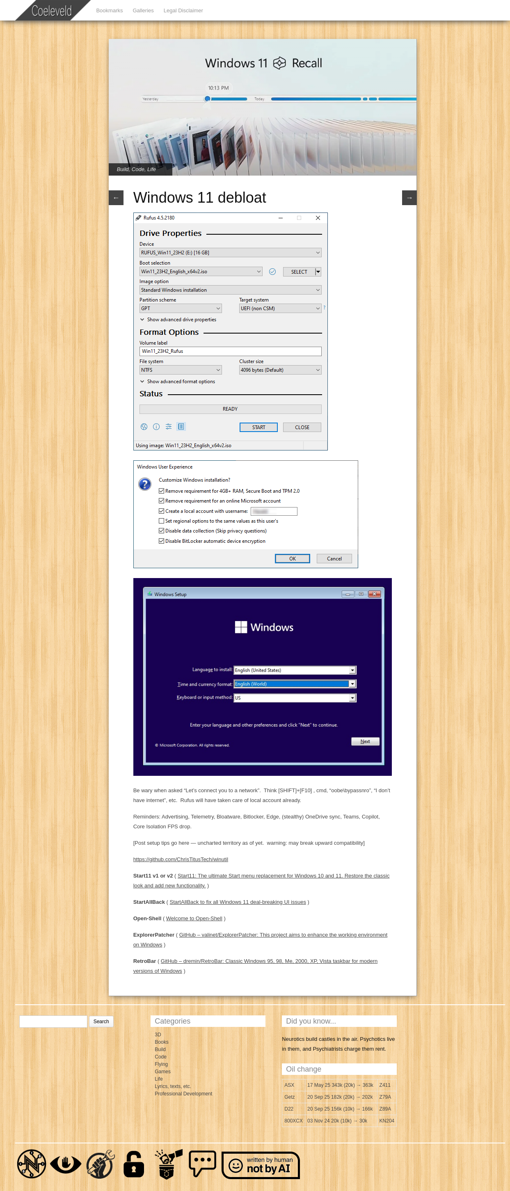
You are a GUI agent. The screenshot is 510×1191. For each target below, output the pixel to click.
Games (163, 1071)
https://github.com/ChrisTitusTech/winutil (180, 859)
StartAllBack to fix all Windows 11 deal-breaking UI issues (238, 902)
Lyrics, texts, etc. (173, 1086)
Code (138, 169)
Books (161, 1042)
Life (151, 169)
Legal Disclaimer (183, 10)
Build (123, 169)
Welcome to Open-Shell (194, 918)
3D (158, 1035)
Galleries (143, 10)
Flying (161, 1064)
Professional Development (183, 1094)
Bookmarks (109, 10)
